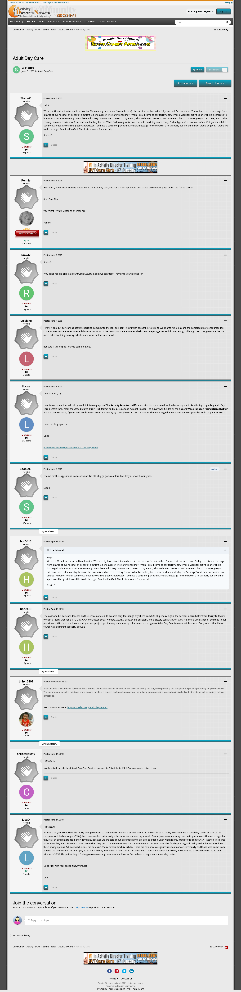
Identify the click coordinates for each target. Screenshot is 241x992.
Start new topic (186, 83)
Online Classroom (72, 21)
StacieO (29, 67)
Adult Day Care (45, 71)
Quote (54, 144)
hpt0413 (25, 541)
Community (16, 21)
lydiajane (26, 320)
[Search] (191, 22)
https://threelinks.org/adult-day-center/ (87, 707)
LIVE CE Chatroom (107, 21)
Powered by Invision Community (120, 986)
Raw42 (26, 255)
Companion (53, 21)
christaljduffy (26, 754)
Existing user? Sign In (201, 11)
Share (197, 69)
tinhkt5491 (26, 681)
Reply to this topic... (39, 920)
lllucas (26, 386)
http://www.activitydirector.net (25, 2)
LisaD (26, 819)
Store (41, 21)
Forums (31, 24)
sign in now (82, 907)
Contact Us (90, 21)
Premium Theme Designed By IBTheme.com (120, 988)
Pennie (26, 180)
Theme (113, 978)
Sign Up (223, 11)
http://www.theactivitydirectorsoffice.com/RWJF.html (71, 447)
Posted (53, 98)
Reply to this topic (215, 83)
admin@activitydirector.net (56, 2)
